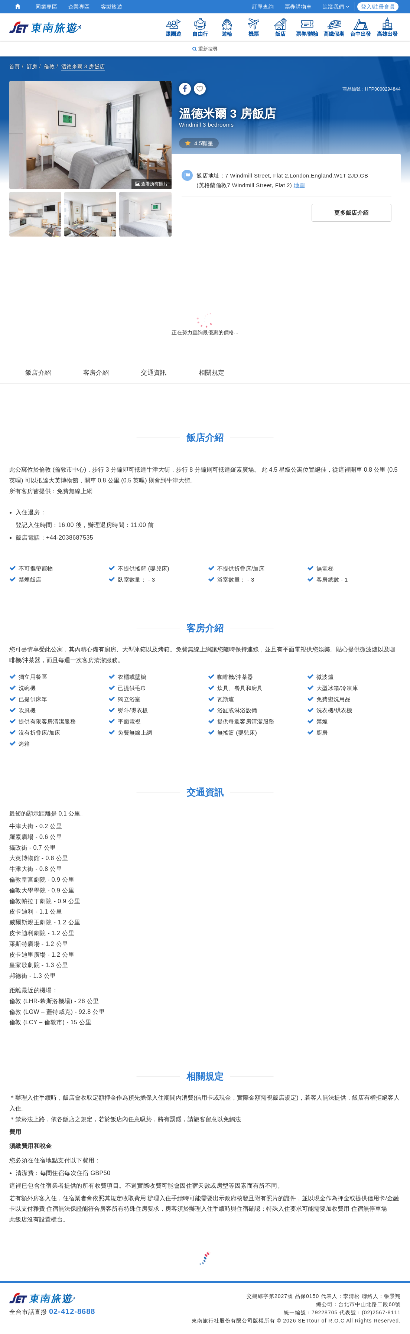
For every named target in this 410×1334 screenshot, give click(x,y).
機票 (253, 27)
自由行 (200, 27)
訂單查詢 (263, 7)
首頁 (14, 66)
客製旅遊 (112, 7)
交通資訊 (154, 372)
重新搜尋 (205, 49)
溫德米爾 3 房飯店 (83, 66)
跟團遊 (173, 27)
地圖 (299, 185)
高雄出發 (387, 27)
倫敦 (49, 66)
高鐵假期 (333, 27)
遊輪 (226, 27)
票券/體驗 (307, 27)
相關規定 (212, 372)
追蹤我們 (336, 7)
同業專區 (46, 7)
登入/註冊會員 (378, 7)
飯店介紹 (38, 372)
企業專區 (79, 7)
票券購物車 (298, 7)
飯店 (280, 27)
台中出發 (360, 27)
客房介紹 (96, 372)
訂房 (32, 66)
